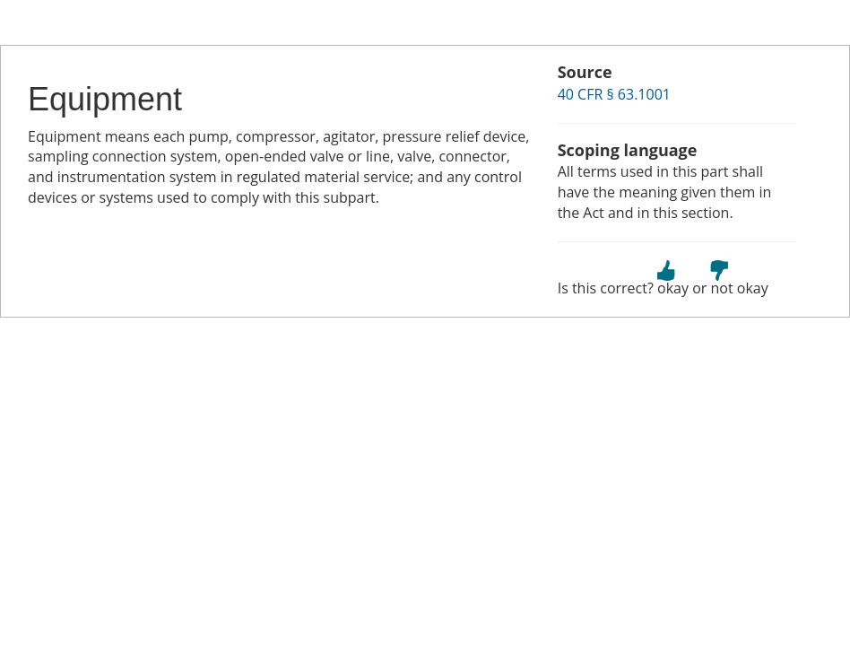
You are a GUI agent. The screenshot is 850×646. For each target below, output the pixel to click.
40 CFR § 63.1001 (614, 94)
